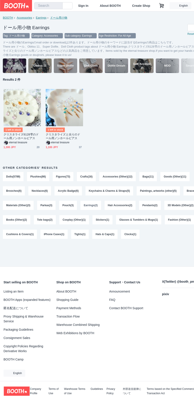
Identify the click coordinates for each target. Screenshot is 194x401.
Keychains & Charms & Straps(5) (109, 191)
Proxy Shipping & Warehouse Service (24, 319)
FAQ (112, 300)
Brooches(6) (14, 191)
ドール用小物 (58, 17)
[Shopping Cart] (161, 5)
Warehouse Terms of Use (74, 391)
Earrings (41, 17)
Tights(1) (79, 234)
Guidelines (97, 389)
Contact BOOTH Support (126, 308)
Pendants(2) (150, 205)
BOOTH (8, 17)
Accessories (24, 17)
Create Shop (141, 5)
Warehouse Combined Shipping (78, 324)
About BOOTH (110, 5)
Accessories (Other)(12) (117, 176)
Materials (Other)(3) (18, 205)
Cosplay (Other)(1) (74, 220)
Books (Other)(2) (16, 220)
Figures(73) (63, 176)
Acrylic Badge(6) (68, 191)
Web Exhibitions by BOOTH (75, 333)
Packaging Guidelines (18, 329)
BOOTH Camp (14, 359)
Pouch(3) (68, 205)
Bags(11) (148, 176)
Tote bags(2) (45, 220)
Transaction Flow (68, 316)
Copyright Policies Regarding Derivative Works (23, 348)
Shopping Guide (67, 300)
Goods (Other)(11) (175, 176)
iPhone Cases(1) (54, 234)
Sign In (83, 5)
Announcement (119, 291)
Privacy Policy (111, 391)
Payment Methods (68, 308)
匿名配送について (16, 308)
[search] (58, 6)
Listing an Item (14, 291)
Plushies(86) (38, 176)
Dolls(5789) (13, 176)
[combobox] (48, 5)
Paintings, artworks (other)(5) (158, 191)
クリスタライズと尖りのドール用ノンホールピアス (63, 136)
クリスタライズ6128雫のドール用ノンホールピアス (21, 136)
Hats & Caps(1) (105, 234)
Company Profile (35, 391)
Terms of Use (54, 391)
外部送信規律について (132, 391)
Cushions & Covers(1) (20, 234)
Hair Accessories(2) (120, 205)
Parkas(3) (46, 205)
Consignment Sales (17, 338)
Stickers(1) (102, 220)
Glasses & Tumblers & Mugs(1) (138, 220)
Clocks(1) (130, 234)
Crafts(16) (86, 176)
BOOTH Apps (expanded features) (27, 300)
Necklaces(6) (40, 191)
